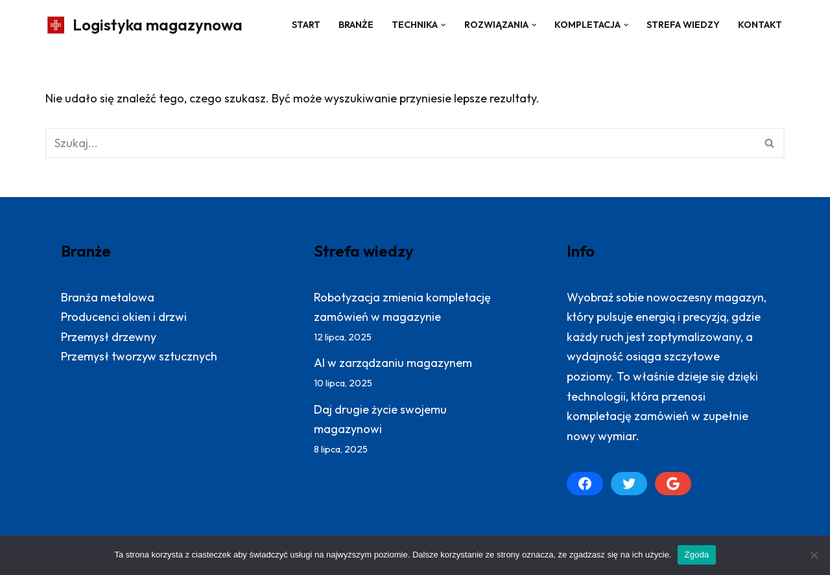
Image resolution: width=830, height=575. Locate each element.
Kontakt (760, 24)
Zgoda (696, 554)
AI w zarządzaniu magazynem (393, 362)
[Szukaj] (400, 143)
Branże (356, 24)
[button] (443, 25)
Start (306, 24)
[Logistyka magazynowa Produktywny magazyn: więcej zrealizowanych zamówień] (144, 25)
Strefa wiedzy (683, 24)
